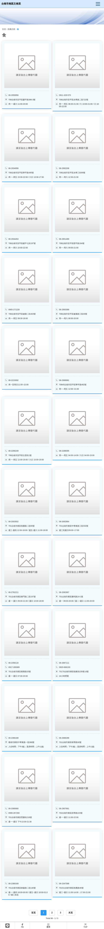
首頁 (33, 912)
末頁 (70, 912)
